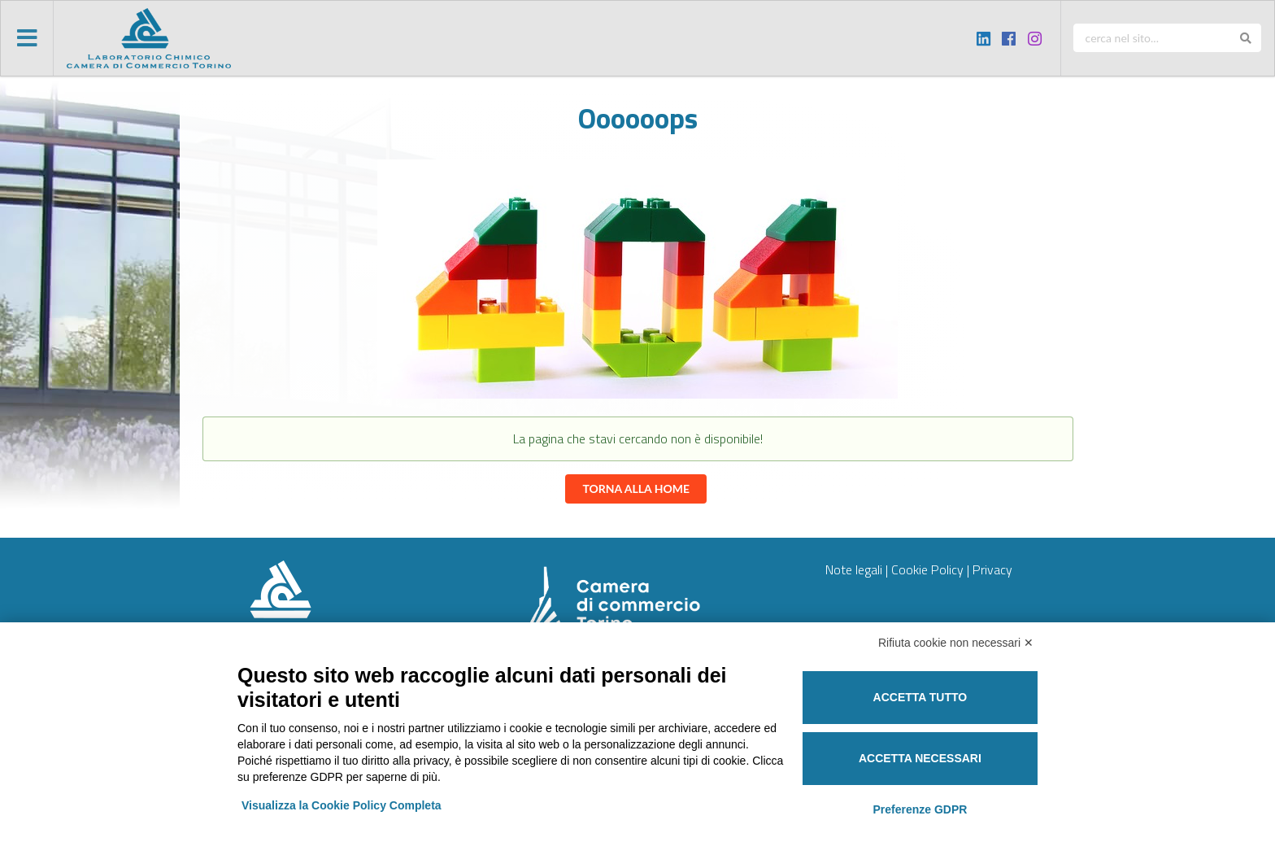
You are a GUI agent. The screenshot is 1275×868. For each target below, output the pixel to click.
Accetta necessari (920, 758)
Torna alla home (636, 488)
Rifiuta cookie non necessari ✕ (955, 642)
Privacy (992, 569)
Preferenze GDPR (919, 809)
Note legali (853, 569)
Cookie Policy (927, 569)
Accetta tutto (920, 697)
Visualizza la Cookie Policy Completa (342, 805)
